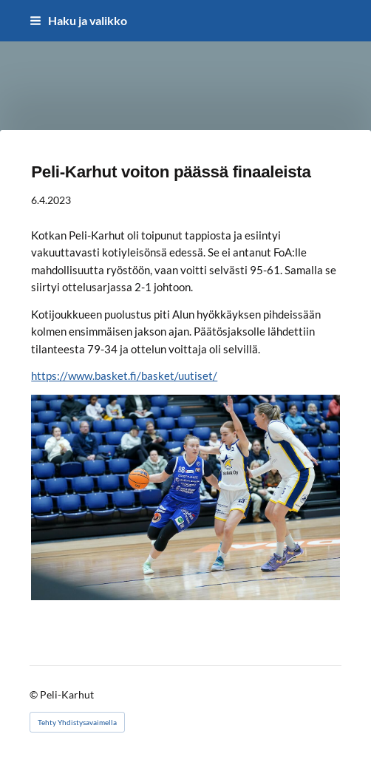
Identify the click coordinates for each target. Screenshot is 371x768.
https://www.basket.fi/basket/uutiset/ (124, 375)
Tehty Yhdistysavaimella (77, 722)
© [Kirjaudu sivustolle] (35, 694)
